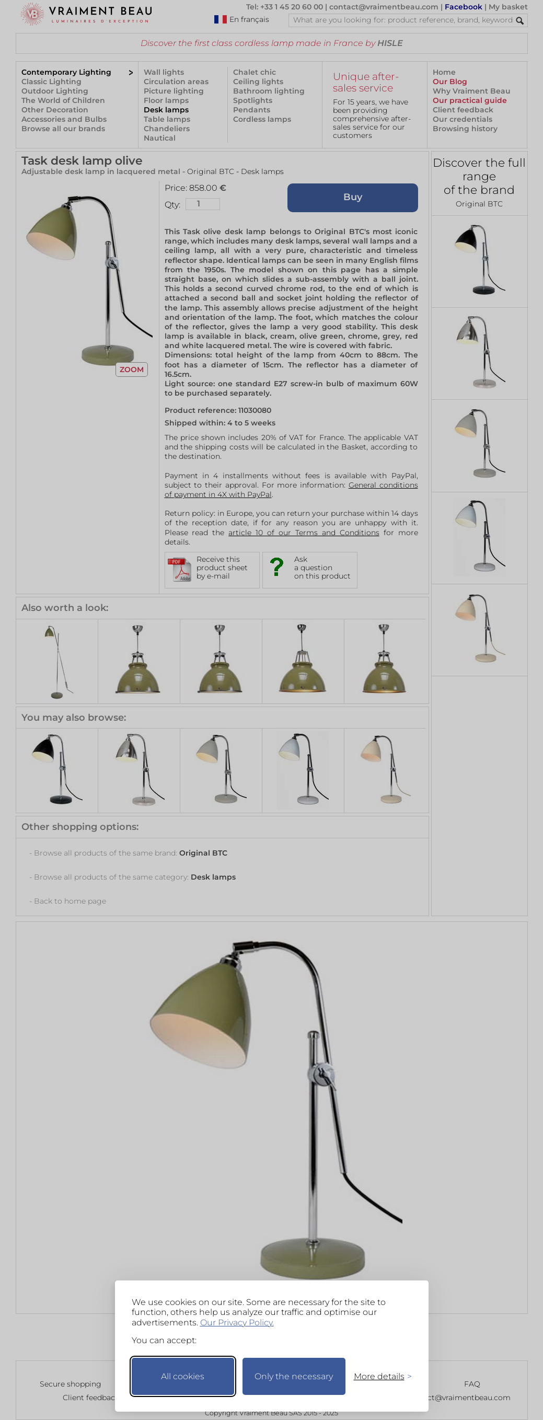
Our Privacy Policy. (237, 1322)
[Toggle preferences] (378, 1376)
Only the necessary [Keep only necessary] (294, 1376)
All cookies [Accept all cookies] (182, 1376)
